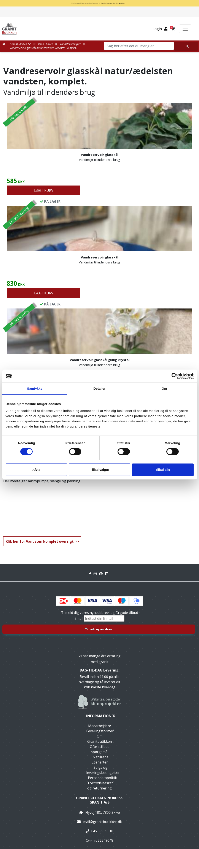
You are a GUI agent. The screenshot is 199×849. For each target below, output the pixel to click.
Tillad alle (162, 469)
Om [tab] (164, 388)
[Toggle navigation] (185, 28)
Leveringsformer (100, 731)
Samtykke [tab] (34, 388)
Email (79, 618)
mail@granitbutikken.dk (102, 821)
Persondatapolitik (102, 777)
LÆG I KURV (43, 190)
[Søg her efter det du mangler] (186, 46)
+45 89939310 (102, 831)
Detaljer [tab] (100, 388)
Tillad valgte (99, 469)
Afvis (36, 469)
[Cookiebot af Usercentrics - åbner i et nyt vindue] (175, 376)
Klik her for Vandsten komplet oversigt (40, 541)
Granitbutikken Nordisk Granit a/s (99, 800)
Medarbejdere (99, 725)
